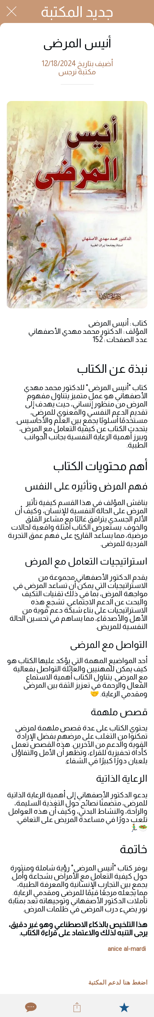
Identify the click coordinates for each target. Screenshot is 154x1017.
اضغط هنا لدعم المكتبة (117, 982)
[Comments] (30, 1007)
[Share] (77, 1007)
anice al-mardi (127, 949)
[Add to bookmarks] (124, 1007)
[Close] (11, 11)
